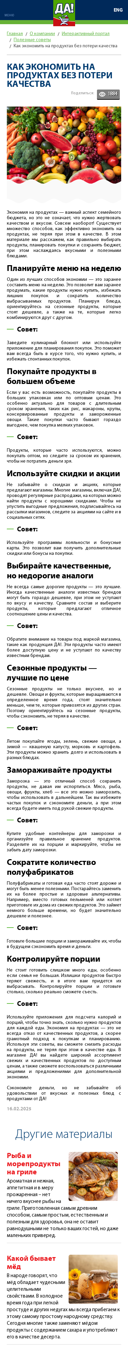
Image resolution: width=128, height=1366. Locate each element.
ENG (118, 10)
